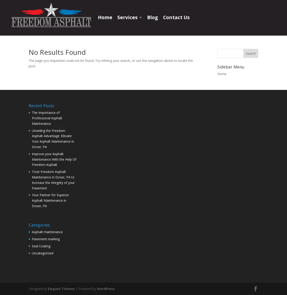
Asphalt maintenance (47, 232)
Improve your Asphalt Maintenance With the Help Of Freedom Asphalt (54, 159)
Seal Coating (41, 246)
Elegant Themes (61, 289)
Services (127, 17)
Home (105, 17)
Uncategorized (42, 253)
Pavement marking (46, 239)
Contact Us (176, 17)
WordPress (106, 289)
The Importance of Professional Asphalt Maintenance (47, 118)
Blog (152, 17)
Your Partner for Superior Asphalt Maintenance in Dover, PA (50, 200)
